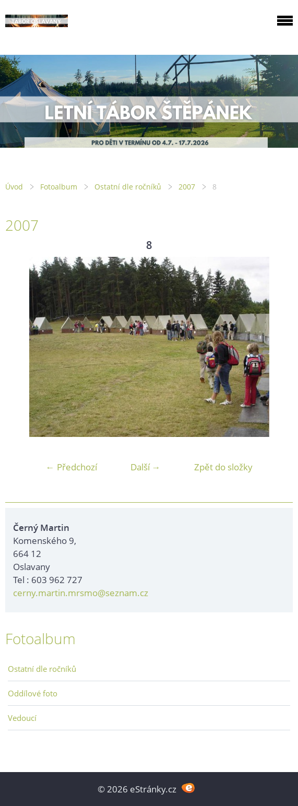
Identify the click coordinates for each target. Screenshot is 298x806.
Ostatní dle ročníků (127, 187)
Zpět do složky (223, 467)
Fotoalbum (58, 187)
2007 (186, 187)
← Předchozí (71, 467)
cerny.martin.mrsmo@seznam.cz (80, 593)
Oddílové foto (32, 693)
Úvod (14, 187)
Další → (145, 467)
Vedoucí (22, 718)
